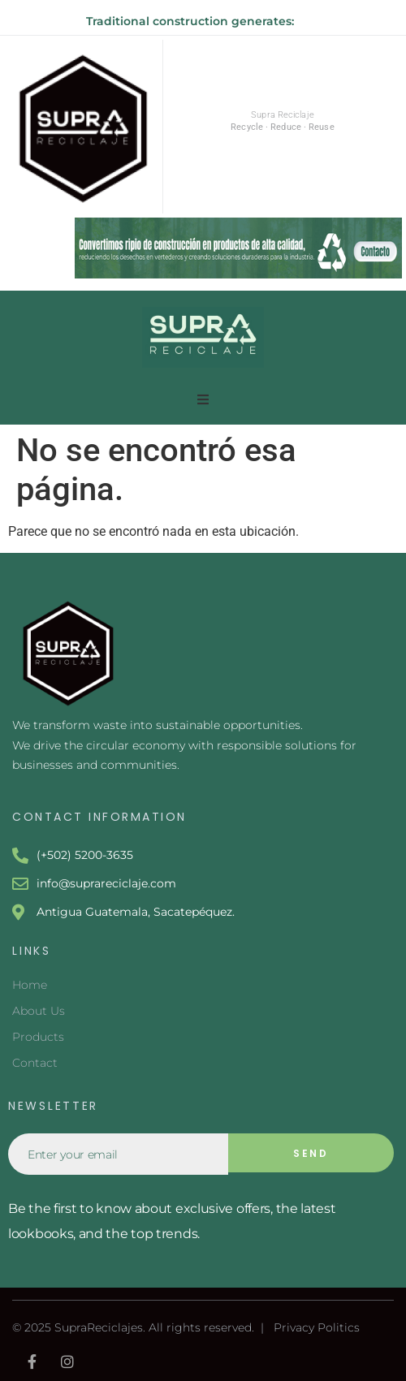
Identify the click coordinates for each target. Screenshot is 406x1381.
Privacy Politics (317, 1327)
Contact (35, 1062)
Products (38, 1036)
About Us (38, 1010)
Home (29, 984)
